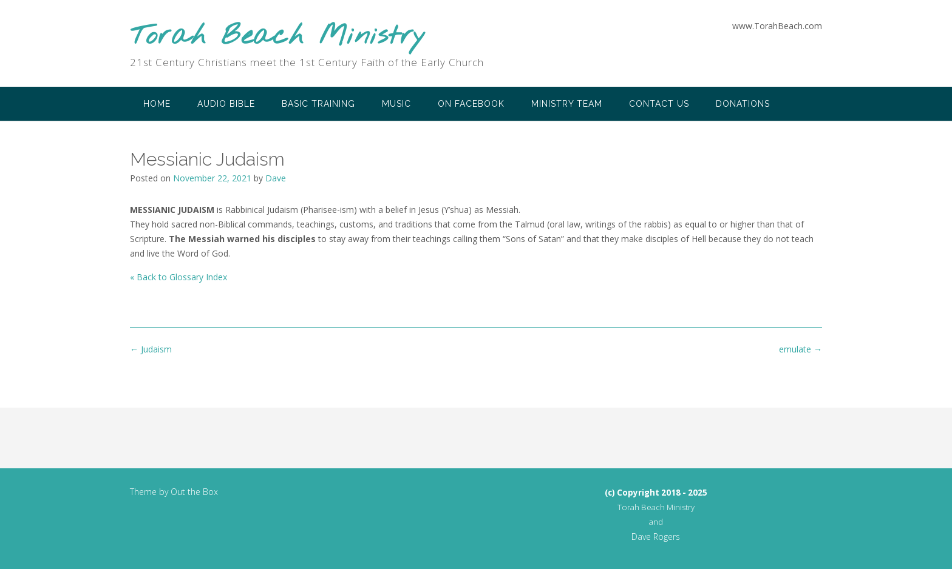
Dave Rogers (655, 536)
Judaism (151, 349)
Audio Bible (226, 104)
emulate (800, 349)
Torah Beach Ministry (278, 37)
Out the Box (194, 491)
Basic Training (318, 104)
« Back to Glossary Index (178, 277)
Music (396, 104)
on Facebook (471, 104)
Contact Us (659, 104)
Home (157, 104)
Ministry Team (566, 104)
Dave (275, 178)
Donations (743, 104)
